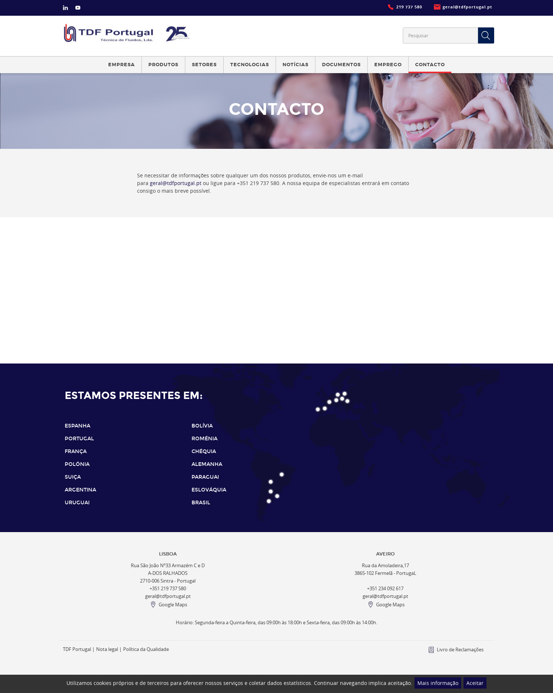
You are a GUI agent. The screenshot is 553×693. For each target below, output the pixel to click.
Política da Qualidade (146, 649)
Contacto (430, 65)
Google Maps (173, 605)
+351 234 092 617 (385, 588)
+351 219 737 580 (167, 588)
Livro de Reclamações (460, 650)
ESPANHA (77, 426)
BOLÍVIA (202, 426)
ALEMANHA (207, 464)
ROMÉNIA (204, 439)
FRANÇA (76, 451)
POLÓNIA (77, 464)
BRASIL (201, 503)
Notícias (295, 65)
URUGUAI (77, 503)
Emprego (388, 65)
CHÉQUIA (204, 451)
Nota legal (107, 649)
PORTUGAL (79, 439)
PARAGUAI (205, 477)
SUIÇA (73, 477)
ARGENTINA (80, 490)
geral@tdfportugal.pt (175, 183)
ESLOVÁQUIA (209, 490)
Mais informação (437, 682)
